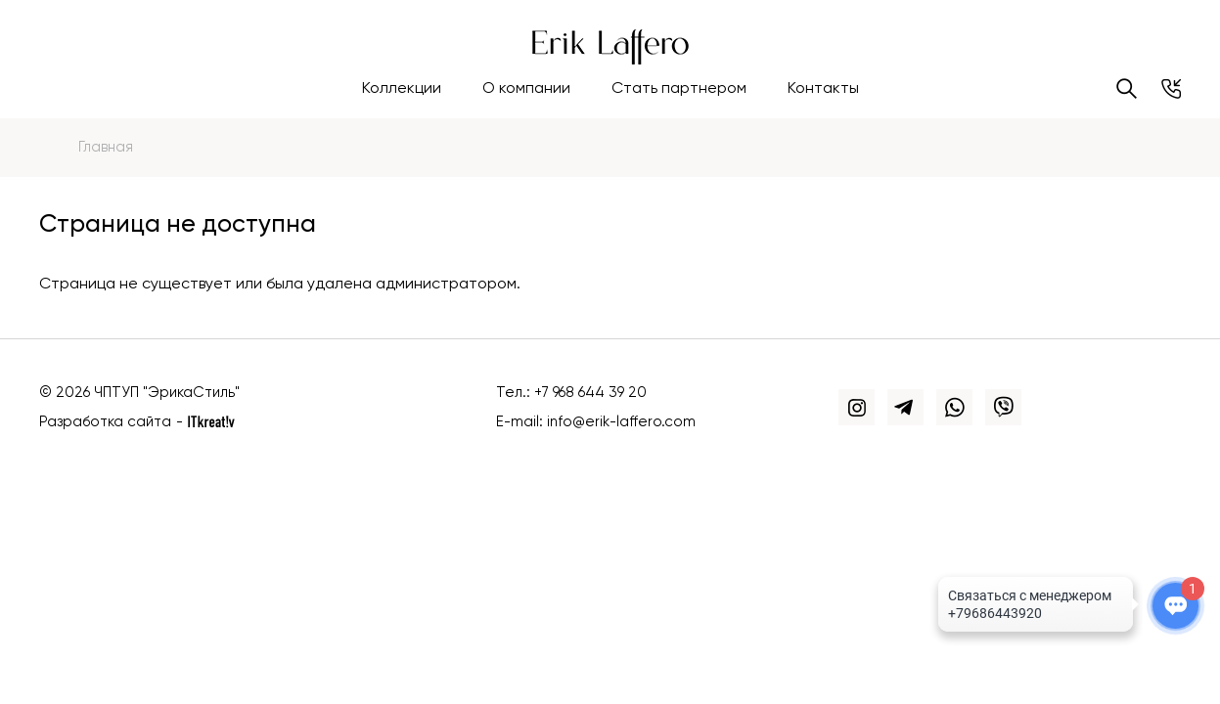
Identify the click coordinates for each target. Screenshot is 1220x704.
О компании (526, 89)
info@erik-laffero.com (621, 422)
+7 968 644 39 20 (590, 392)
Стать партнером (678, 89)
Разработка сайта (105, 422)
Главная (105, 147)
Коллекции (401, 89)
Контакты (823, 89)
